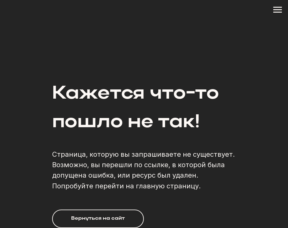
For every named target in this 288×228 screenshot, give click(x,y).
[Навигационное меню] (277, 10)
